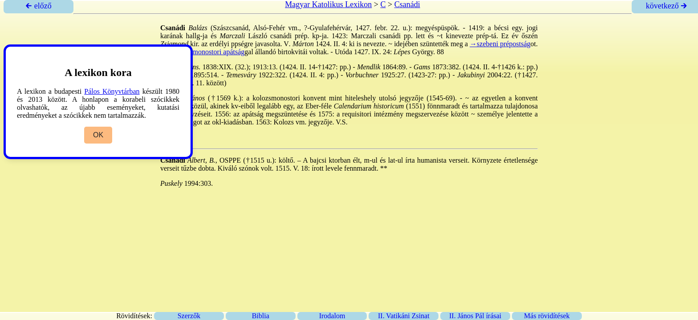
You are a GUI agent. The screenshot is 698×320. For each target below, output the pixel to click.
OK (98, 135)
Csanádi (407, 4)
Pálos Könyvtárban (111, 91)
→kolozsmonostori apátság (206, 52)
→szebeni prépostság (500, 44)
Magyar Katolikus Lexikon (328, 4)
